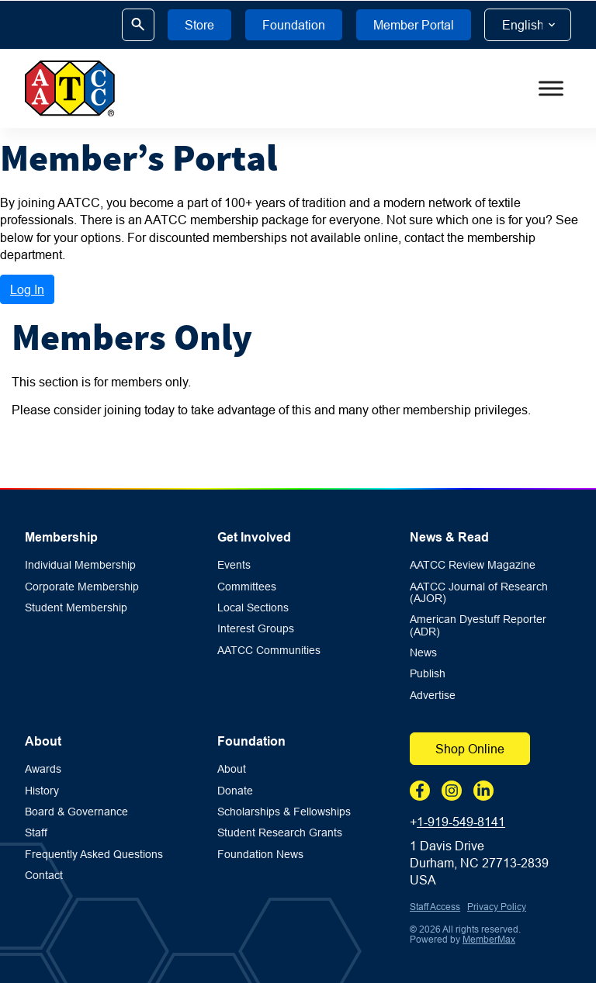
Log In (27, 289)
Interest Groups (255, 629)
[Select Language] (527, 25)
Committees (246, 587)
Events (234, 565)
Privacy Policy (496, 906)
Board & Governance (76, 812)
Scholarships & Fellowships (284, 812)
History (42, 791)
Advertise (433, 695)
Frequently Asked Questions (94, 854)
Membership (61, 537)
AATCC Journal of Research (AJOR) (479, 592)
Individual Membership (80, 565)
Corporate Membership (82, 587)
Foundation (251, 741)
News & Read (449, 537)
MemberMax (489, 939)
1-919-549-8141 (461, 822)
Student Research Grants (279, 833)
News (423, 653)
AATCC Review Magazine (472, 565)
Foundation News (260, 854)
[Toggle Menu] (551, 88)
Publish (427, 674)
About (43, 741)
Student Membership (76, 608)
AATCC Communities (269, 650)
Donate (235, 791)
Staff (36, 833)
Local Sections (253, 608)
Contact (44, 875)
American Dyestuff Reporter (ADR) (478, 625)
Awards (43, 769)
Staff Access (435, 906)
